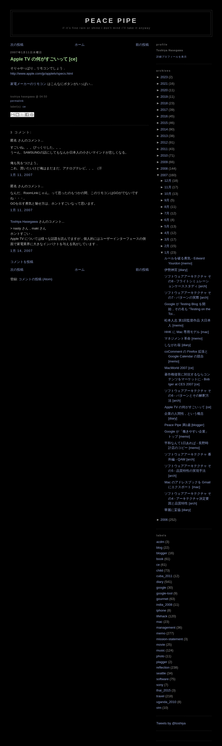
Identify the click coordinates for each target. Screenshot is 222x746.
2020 (164, 90)
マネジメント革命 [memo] (183, 338)
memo (160, 633)
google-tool (164, 593)
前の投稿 (142, 44)
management (165, 627)
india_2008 (164, 605)
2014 (164, 129)
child (159, 570)
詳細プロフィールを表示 (171, 56)
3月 (166, 239)
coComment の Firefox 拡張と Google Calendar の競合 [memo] (186, 356)
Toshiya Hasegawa (24, 221)
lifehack (161, 616)
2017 (164, 110)
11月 (167, 187)
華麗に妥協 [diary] (177, 510)
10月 (167, 194)
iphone (161, 610)
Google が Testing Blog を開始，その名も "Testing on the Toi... (187, 309)
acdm (160, 542)
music (160, 650)
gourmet (162, 599)
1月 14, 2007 (21, 251)
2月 (166, 246)
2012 (164, 142)
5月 (166, 226)
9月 (166, 200)
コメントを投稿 (21, 262)
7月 (166, 213)
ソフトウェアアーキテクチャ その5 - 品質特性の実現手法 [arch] (187, 471)
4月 (166, 233)
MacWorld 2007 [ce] (178, 368)
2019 (164, 97)
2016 (164, 116)
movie (160, 644)
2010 (164, 155)
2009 (164, 162)
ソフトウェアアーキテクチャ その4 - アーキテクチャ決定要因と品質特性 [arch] (187, 498)
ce (24, 106)
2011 (164, 149)
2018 (164, 103)
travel (160, 696)
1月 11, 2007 (21, 175)
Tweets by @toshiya (171, 723)
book (159, 559)
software (162, 679)
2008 (164, 168)
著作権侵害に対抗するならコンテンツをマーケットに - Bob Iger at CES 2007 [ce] (187, 379)
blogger (161, 553)
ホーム (80, 44)
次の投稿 (16, 44)
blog (159, 547)
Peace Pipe (111, 20)
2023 (164, 77)
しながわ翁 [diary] (177, 345)
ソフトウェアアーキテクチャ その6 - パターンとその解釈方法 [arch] (187, 395)
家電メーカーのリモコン (28, 84)
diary (159, 582)
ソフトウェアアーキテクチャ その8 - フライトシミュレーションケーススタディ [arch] (187, 281)
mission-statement (169, 639)
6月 (166, 220)
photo (160, 656)
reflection (163, 667)
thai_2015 (163, 690)
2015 (164, 123)
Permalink (17, 101)
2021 (164, 83)
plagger (161, 662)
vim (158, 708)
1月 (166, 252)
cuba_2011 (164, 576)
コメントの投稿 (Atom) (35, 279)
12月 (167, 180)
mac (159, 622)
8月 (166, 207)
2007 (164, 175)
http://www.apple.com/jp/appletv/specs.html (41, 73)
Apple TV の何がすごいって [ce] (43, 59)
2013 (164, 136)
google (161, 587)
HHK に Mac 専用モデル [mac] (186, 332)
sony (159, 685)
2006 (164, 520)
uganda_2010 (166, 702)
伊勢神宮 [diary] (175, 270)
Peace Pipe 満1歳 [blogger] (184, 425)
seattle (161, 673)
